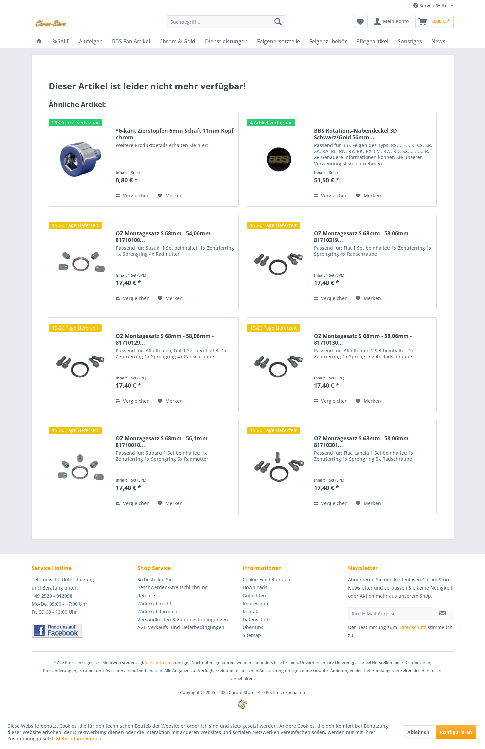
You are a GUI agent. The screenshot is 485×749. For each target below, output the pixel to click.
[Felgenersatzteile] (278, 41)
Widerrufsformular (158, 611)
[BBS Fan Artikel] (131, 41)
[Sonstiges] (410, 41)
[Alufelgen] (90, 41)
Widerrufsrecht (154, 603)
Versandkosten (159, 662)
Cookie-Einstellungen (266, 579)
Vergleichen (133, 195)
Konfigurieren (456, 732)
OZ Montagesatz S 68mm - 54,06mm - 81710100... (165, 236)
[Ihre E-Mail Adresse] (390, 613)
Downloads (255, 587)
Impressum (255, 603)
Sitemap (252, 635)
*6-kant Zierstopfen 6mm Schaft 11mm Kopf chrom (174, 134)
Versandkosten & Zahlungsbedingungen (182, 619)
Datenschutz (257, 619)
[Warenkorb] (434, 21)
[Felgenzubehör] (328, 41)
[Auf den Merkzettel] (170, 196)
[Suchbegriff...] (226, 21)
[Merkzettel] (360, 21)
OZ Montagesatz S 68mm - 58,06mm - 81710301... (363, 441)
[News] (438, 41)
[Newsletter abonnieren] (442, 613)
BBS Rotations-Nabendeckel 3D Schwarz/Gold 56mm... (355, 134)
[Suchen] (278, 21)
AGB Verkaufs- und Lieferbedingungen (180, 627)
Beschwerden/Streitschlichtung (172, 587)
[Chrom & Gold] (177, 41)
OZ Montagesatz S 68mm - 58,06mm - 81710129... (165, 339)
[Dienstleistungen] (226, 41)
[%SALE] (61, 41)
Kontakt (251, 611)
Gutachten (254, 595)
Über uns (253, 627)
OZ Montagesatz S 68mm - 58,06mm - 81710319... (363, 236)
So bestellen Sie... (157, 579)
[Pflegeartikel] (372, 41)
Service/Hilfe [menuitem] (431, 5)
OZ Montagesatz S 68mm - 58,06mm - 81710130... (363, 339)
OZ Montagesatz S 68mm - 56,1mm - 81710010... (163, 441)
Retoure (146, 595)
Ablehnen (418, 732)
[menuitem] (226, 21)
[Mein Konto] (391, 21)
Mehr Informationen (78, 738)
